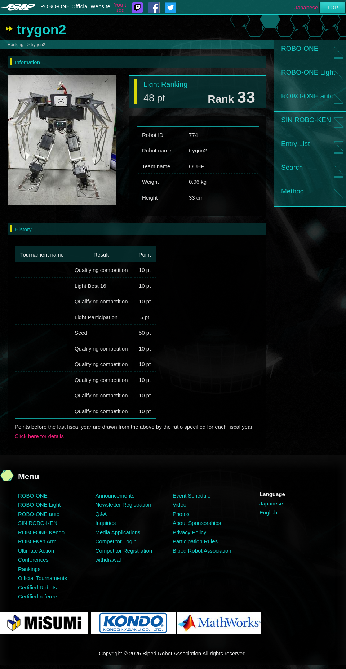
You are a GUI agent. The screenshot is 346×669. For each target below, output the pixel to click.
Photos (181, 514)
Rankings (29, 569)
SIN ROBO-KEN (306, 120)
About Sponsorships (197, 523)
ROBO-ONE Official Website (75, 6)
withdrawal (108, 560)
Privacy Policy (189, 532)
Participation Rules (195, 541)
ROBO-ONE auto (307, 96)
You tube (120, 8)
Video (179, 504)
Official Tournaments (42, 578)
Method (292, 191)
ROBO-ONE (299, 48)
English (268, 512)
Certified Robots (37, 587)
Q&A (101, 514)
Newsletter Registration (123, 504)
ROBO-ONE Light (308, 72)
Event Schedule (191, 495)
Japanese (306, 7)
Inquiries (106, 523)
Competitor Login (116, 541)
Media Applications (118, 532)
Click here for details (39, 436)
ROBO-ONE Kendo (41, 532)
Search (292, 167)
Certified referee (37, 596)
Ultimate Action (36, 551)
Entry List (295, 143)
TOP (332, 7)
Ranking (15, 44)
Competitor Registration (124, 551)
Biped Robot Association (202, 551)
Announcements (115, 495)
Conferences (33, 560)
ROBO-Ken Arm (37, 541)
